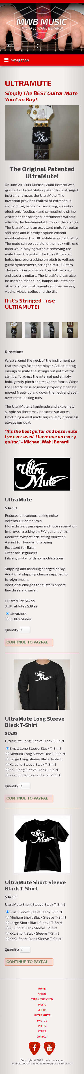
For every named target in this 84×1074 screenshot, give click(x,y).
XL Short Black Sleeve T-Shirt (33, 928)
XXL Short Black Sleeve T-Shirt (34, 933)
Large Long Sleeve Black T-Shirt (36, 759)
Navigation (20, 60)
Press (42, 1025)
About (42, 993)
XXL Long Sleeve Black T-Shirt (34, 769)
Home (42, 988)
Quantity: (12, 630)
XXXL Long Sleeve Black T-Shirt (35, 775)
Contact (42, 1036)
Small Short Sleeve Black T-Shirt (36, 912)
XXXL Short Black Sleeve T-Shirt (35, 938)
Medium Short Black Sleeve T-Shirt (38, 917)
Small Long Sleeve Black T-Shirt (35, 748)
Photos (42, 1020)
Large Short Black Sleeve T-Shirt (36, 922)
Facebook (35, 1048)
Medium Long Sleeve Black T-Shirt (37, 753)
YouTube (50, 1048)
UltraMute (18, 613)
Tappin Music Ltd (42, 999)
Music (42, 1004)
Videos (42, 1009)
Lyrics (42, 1031)
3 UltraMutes (20, 619)
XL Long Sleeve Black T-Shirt (33, 764)
